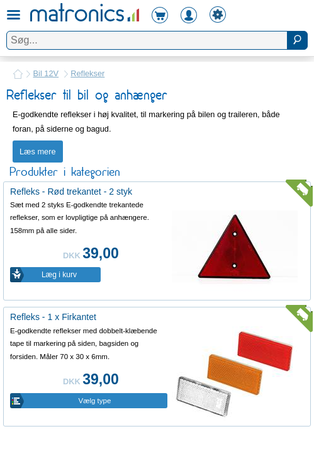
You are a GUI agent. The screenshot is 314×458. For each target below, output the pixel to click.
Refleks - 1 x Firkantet (53, 317)
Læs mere (38, 151)
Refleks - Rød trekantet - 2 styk (71, 191)
